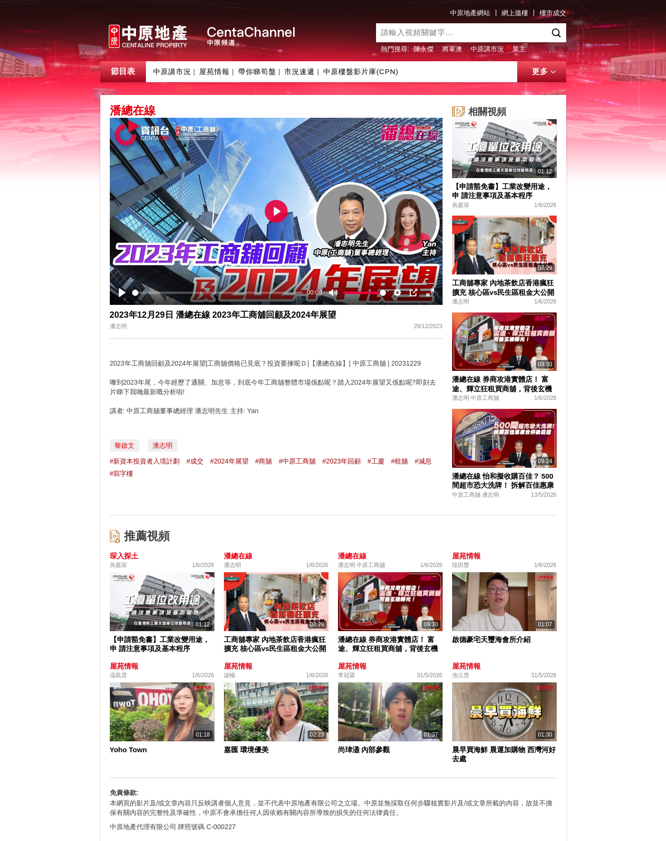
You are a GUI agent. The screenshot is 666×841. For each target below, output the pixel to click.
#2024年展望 (229, 461)
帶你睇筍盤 (257, 71)
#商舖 (263, 461)
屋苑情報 (214, 71)
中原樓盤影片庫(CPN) (361, 71)
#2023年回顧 (341, 461)
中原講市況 (487, 49)
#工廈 (376, 461)
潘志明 (163, 445)
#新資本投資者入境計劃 (145, 461)
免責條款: (124, 792)
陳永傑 (424, 49)
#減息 (423, 461)
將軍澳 (452, 49)
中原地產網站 (470, 13)
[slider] (217, 292)
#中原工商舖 (297, 461)
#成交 (194, 461)
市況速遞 (299, 71)
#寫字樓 (122, 473)
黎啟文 (125, 445)
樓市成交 (553, 13)
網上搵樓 (515, 13)
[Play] (122, 292)
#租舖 (399, 461)
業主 (519, 49)
